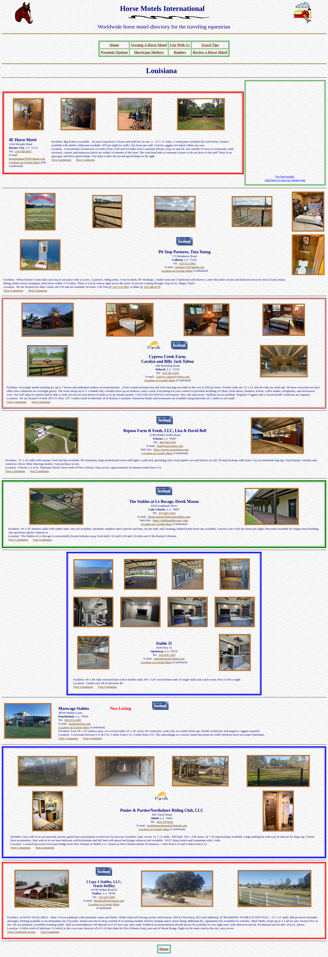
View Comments (61, 159)
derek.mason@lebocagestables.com (169, 516)
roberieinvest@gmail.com (169, 658)
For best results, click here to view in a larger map (285, 178)
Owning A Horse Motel (149, 45)
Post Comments (85, 159)
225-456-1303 (167, 655)
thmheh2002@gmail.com (109, 900)
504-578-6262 (164, 822)
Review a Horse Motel (210, 52)
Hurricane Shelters (149, 52)
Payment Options (114, 52)
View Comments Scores (21, 932)
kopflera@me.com (80, 723)
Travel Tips (210, 45)
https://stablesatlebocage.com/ (170, 520)
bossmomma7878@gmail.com (27, 158)
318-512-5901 (187, 263)
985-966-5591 (167, 442)
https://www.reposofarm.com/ (171, 449)
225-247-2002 (106, 897)
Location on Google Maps (24, 162)
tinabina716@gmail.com (189, 267)
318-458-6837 (23, 151)
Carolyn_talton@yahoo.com (173, 376)
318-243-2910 (170, 373)
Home (114, 45)
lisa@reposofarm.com (170, 446)
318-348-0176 (152, 287)
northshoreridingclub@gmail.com (167, 825)
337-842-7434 (167, 513)
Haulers (180, 52)
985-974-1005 (72, 720)
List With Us (180, 45)
